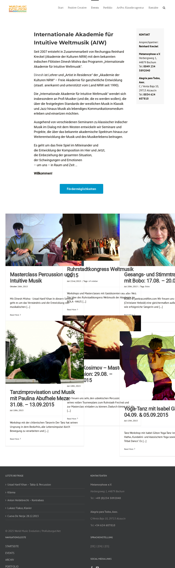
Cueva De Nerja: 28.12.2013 (23, 516)
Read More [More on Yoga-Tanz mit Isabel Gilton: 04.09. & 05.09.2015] (128, 449)
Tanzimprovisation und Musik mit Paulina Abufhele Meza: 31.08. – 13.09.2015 (42, 398)
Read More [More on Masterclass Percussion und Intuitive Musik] (14, 315)
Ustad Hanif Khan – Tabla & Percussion (29, 484)
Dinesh (39, 75)
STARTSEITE (12, 546)
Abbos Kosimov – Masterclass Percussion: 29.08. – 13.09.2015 (101, 374)
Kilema (11, 492)
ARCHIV (9, 559)
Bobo (147, 286)
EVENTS (9, 553)
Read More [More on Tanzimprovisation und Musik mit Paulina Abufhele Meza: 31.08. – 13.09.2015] (14, 439)
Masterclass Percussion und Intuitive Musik (41, 278)
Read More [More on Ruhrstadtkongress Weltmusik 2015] (71, 309)
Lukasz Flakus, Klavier (19, 508)
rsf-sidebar (93, 281)
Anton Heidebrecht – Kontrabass (25, 500)
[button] (164, 7)
